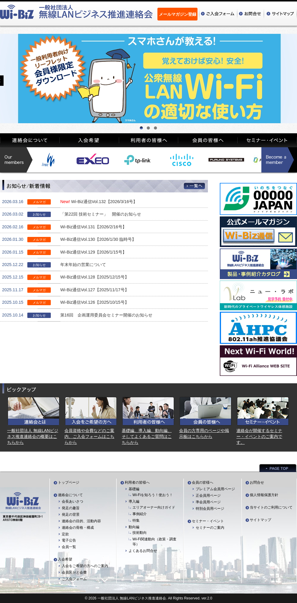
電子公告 (69, 540)
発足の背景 (71, 514)
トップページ (68, 482)
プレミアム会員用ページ (215, 489)
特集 (136, 520)
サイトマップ (260, 520)
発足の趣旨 (71, 508)
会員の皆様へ (202, 482)
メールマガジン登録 (177, 14)
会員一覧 (69, 547)
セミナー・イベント (208, 521)
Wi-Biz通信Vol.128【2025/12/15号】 (94, 277)
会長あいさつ (72, 501)
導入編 (134, 501)
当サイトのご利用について (271, 507)
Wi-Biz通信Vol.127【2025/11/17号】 (94, 289)
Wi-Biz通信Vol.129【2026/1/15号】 (93, 252)
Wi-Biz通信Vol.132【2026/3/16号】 (104, 201)
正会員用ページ (208, 495)
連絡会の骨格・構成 (78, 528)
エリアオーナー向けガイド (153, 507)
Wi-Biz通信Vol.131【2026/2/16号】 (93, 226)
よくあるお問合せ (143, 551)
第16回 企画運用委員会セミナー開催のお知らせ (106, 315)
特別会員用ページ (210, 509)
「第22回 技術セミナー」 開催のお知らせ (100, 214)
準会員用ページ (208, 502)
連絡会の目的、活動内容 (81, 521)
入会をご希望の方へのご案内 (85, 566)
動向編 (134, 527)
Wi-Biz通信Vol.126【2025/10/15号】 (94, 302)
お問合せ (257, 482)
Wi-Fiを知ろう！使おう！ (152, 495)
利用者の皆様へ (137, 482)
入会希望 (65, 559)
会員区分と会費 (74, 572)
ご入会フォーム (74, 579)
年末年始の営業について (83, 264)
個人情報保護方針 (264, 495)
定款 (65, 534)
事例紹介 (139, 514)
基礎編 (134, 489)
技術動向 (139, 533)
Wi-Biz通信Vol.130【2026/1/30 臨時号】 (98, 239)
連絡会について (70, 495)
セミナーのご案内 (210, 528)
